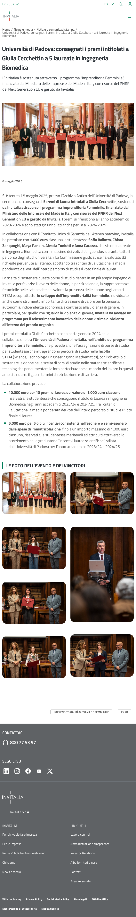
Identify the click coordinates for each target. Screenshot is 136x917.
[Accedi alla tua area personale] (130, 4)
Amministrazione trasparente (89, 843)
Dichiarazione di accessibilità (19, 908)
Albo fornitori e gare (83, 862)
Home (6, 29)
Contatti (75, 871)
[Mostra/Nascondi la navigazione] (129, 16)
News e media (23, 29)
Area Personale (80, 881)
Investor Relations (82, 853)
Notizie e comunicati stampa (55, 29)
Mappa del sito (50, 908)
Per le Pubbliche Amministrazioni (24, 853)
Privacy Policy (34, 899)
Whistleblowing (11, 899)
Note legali (80, 899)
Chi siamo (8, 862)
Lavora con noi (80, 834)
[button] (12, 4)
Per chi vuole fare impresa (19, 834)
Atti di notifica (100, 899)
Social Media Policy (58, 899)
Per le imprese (11, 843)
